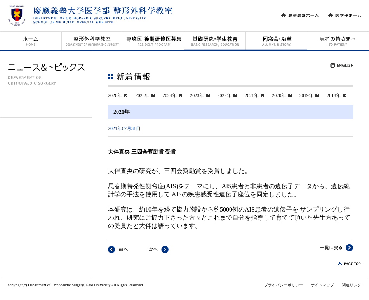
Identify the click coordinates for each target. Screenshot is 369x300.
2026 (112, 95)
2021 (249, 95)
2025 (139, 95)
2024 (167, 95)
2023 (194, 95)
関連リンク (351, 285)
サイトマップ (322, 285)
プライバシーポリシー (283, 285)
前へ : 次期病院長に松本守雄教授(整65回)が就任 (118, 249)
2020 (276, 95)
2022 (222, 95)
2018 (331, 95)
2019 (304, 95)
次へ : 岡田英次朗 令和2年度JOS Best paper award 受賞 (159, 249)
